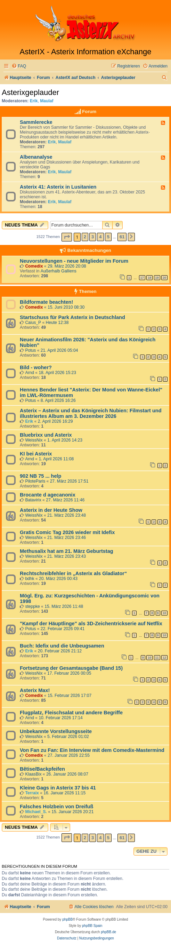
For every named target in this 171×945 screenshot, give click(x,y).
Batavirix (33, 500)
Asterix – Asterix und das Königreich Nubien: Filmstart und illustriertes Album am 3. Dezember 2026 (91, 413)
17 (142, 277)
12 (164, 657)
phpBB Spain (92, 926)
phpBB (67, 919)
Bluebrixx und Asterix (46, 435)
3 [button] (92, 236)
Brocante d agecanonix (47, 495)
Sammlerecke (36, 122)
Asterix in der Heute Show (51, 510)
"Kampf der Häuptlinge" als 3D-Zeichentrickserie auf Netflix (91, 623)
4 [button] (100, 236)
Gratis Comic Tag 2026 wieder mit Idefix (67, 532)
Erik (34, 100)
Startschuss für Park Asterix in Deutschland (72, 317)
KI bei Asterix (36, 453)
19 (157, 277)
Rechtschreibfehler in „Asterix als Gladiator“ (73, 573)
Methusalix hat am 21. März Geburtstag (66, 551)
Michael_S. (36, 811)
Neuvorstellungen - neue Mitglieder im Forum (74, 261)
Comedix (34, 266)
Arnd (29, 372)
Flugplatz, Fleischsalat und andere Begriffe (71, 712)
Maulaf (46, 100)
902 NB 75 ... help (40, 476)
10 (164, 613)
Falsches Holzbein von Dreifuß (56, 806)
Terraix (32, 793)
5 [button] (108, 236)
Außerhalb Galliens (58, 271)
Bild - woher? (36, 367)
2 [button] (85, 236)
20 (164, 277)
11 (157, 657)
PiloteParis (35, 481)
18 (149, 277)
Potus (30, 350)
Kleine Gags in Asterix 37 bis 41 (58, 788)
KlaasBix (33, 774)
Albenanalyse (36, 157)
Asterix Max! (35, 690)
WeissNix (33, 440)
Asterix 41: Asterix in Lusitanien (58, 187)
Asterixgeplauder (30, 92)
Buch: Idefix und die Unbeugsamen (62, 646)
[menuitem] (18, 66)
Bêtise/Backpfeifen (42, 769)
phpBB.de (108, 932)
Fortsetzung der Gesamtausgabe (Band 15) (71, 668)
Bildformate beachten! (46, 302)
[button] (67, 237)
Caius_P (33, 322)
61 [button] (122, 236)
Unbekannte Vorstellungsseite (56, 731)
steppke (32, 606)
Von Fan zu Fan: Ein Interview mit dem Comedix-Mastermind (92, 750)
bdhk (29, 578)
